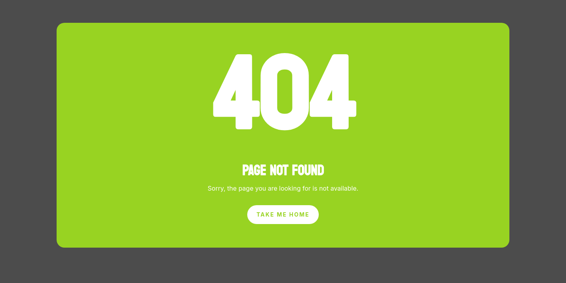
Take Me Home (283, 214)
